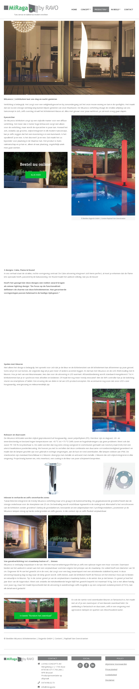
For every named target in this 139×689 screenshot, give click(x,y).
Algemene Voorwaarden (116, 664)
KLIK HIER (36, 174)
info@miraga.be (48, 687)
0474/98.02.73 (48, 682)
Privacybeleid (111, 669)
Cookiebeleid (111, 674)
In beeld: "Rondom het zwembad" (36, 615)
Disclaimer (110, 680)
